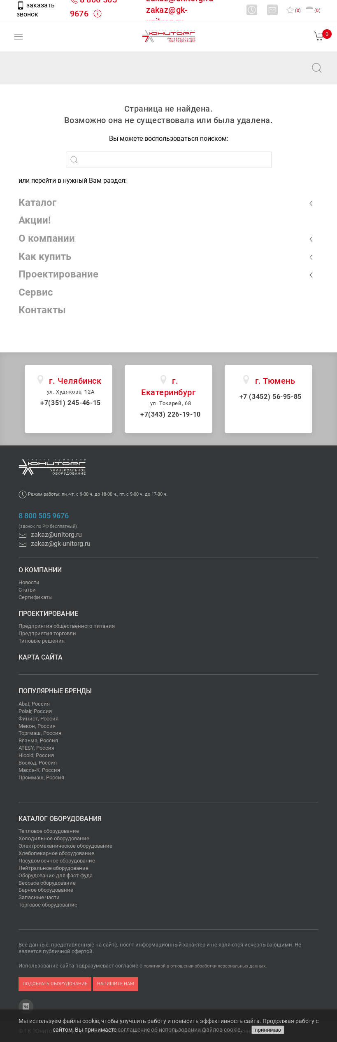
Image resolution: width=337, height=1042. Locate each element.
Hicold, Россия (36, 755)
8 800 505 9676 (44, 516)
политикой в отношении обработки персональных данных (204, 966)
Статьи (27, 590)
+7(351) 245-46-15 (70, 403)
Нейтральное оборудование (53, 868)
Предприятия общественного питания (67, 626)
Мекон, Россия (37, 726)
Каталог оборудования (60, 819)
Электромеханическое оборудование (65, 846)
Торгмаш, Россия (40, 733)
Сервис (36, 292)
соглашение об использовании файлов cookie (179, 1029)
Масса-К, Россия (39, 770)
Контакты (42, 310)
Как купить (45, 256)
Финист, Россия (38, 719)
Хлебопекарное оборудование (56, 853)
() (293, 10)
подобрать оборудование (55, 983)
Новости (29, 582)
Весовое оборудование (47, 883)
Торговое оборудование (48, 905)
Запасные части (39, 897)
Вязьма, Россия (38, 740)
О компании (47, 238)
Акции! (35, 220)
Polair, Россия (35, 711)
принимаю (268, 1030)
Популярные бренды (55, 691)
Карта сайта (41, 657)
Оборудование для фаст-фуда (56, 875)
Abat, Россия (34, 704)
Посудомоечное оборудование (57, 861)
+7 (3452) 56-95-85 (270, 397)
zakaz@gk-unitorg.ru (55, 544)
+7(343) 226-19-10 (170, 414)
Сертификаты (36, 597)
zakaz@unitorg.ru (47, 73)
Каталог (37, 202)
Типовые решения (42, 641)
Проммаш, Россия (41, 777)
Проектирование (58, 274)
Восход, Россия (38, 763)
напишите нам (115, 983)
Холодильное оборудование (54, 838)
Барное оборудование (46, 890)
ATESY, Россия (36, 748)
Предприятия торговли (47, 633)
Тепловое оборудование (49, 831)
